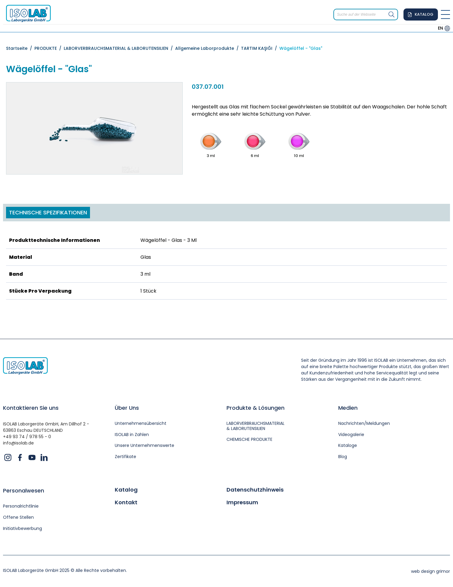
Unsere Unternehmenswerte (144, 445)
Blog (342, 456)
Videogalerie (351, 434)
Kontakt (126, 502)
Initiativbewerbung (22, 528)
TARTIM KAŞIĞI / (260, 48)
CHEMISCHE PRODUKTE (249, 439)
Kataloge (347, 445)
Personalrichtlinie (21, 506)
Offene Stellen (18, 517)
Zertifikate (125, 456)
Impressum (242, 502)
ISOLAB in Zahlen (132, 434)
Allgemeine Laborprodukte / (208, 48)
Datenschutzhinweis (255, 489)
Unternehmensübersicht (140, 423)
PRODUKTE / (49, 48)
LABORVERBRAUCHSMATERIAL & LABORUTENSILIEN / (119, 48)
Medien (348, 408)
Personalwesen (23, 490)
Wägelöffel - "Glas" (300, 48)
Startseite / (20, 48)
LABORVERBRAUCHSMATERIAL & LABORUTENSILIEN (255, 426)
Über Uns (127, 408)
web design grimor (430, 571)
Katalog (126, 489)
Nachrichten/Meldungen (364, 423)
